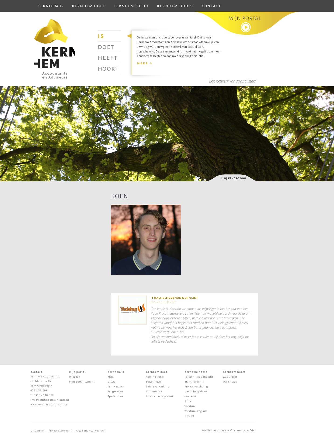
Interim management (159, 396)
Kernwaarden (116, 386)
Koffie (188, 401)
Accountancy (154, 391)
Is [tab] (101, 35)
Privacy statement (60, 430)
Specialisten (115, 396)
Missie (111, 381)
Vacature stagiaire (196, 411)
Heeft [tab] (108, 57)
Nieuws (189, 416)
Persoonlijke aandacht (198, 376)
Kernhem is (51, 5)
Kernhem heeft (131, 5)
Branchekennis (194, 381)
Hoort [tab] (108, 68)
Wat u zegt (230, 376)
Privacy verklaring (196, 386)
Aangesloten (115, 391)
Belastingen (153, 381)
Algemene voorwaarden (91, 430)
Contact (211, 5)
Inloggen (74, 376)
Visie (111, 376)
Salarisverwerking (157, 386)
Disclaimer (37, 430)
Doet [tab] (106, 46)
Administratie (155, 376)
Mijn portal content (82, 381)
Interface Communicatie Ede (236, 430)
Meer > (144, 63)
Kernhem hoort (175, 5)
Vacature (190, 406)
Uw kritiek (230, 381)
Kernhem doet (88, 5)
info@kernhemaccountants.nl (50, 399)
